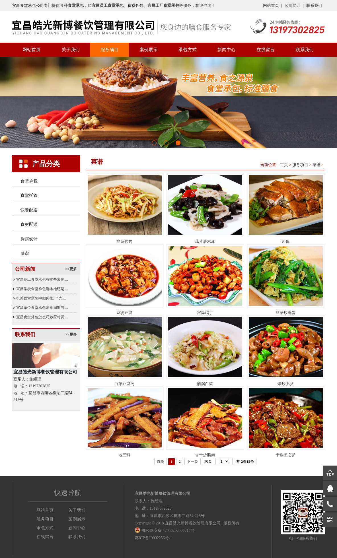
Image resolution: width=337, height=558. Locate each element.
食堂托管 (29, 195)
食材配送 (29, 224)
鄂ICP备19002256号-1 (153, 538)
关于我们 (70, 49)
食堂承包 (29, 181)
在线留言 (265, 49)
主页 (284, 165)
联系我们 (314, 5)
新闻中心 (226, 49)
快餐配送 (29, 210)
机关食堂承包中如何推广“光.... (41, 298)
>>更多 (71, 269)
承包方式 (187, 49)
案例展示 (148, 49)
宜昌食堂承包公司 (28, 5)
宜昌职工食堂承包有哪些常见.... (42, 279)
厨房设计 (29, 239)
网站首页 (271, 5)
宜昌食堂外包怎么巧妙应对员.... (42, 317)
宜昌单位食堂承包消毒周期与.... (42, 307)
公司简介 (293, 5)
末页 (208, 461)
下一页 (192, 461)
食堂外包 (135, 5)
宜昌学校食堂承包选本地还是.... (42, 289)
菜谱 (24, 253)
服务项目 (109, 49)
